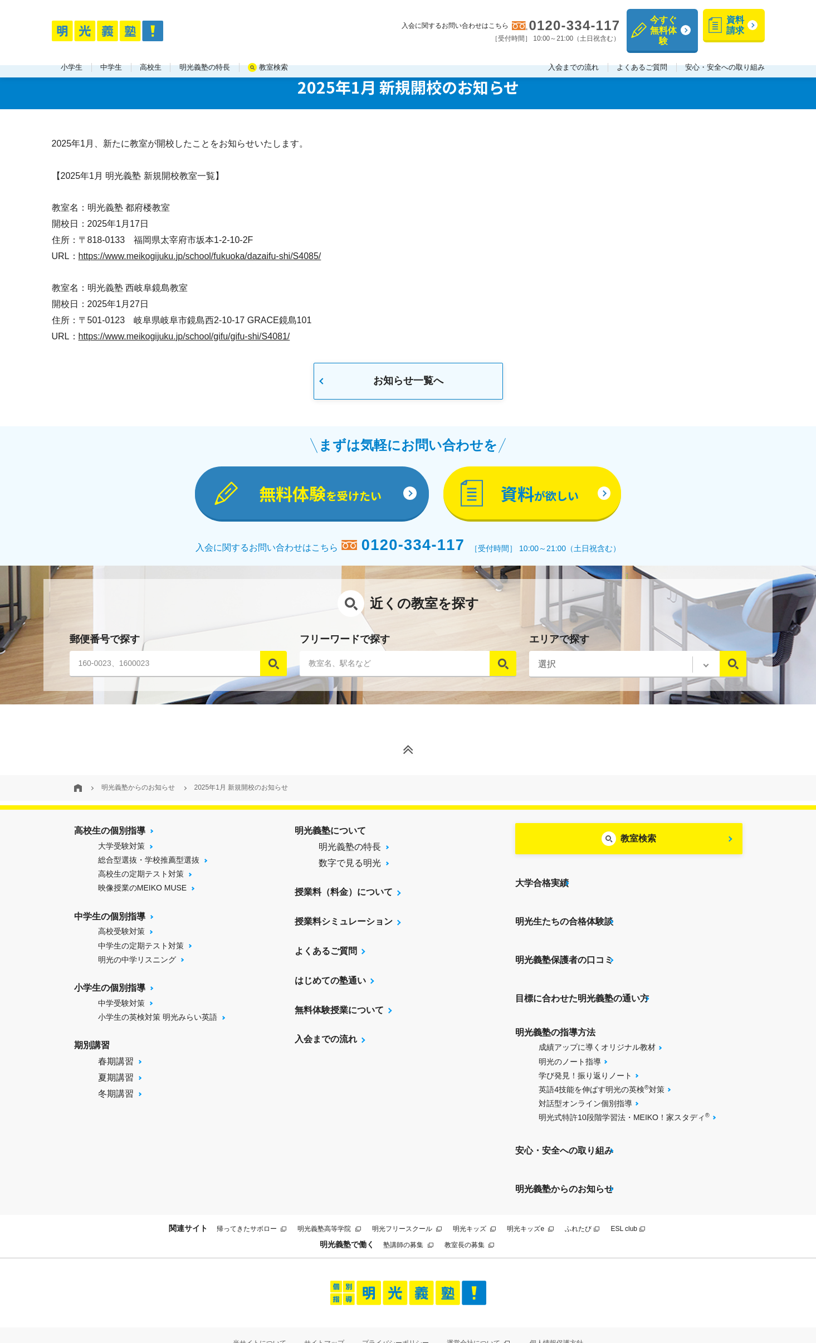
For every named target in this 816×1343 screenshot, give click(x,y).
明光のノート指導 (570, 1030)
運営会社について (478, 1294)
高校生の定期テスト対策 (141, 879)
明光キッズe (530, 1180)
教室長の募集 (469, 1196)
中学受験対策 (121, 1008)
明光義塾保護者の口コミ (564, 942)
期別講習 (92, 1050)
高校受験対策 (121, 936)
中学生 (111, 55)
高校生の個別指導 (109, 835)
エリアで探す (559, 644)
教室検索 (273, 55)
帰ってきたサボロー (251, 1180)
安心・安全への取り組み (725, 55)
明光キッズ (474, 1180)
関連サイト (188, 1179)
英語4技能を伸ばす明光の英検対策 (601, 1058)
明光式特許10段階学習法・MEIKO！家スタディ (624, 1086)
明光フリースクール (407, 1180)
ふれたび (582, 1180)
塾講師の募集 (408, 1196)
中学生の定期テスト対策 (141, 950)
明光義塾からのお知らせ (138, 793)
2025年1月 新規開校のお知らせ (241, 793)
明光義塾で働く (347, 1195)
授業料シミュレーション (344, 927)
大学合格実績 (542, 883)
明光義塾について (330, 835)
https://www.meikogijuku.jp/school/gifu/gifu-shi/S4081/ (184, 336)
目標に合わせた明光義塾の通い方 (582, 972)
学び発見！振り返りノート (585, 1044)
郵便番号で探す (105, 644)
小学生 (71, 55)
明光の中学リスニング (137, 964)
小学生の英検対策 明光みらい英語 (157, 1022)
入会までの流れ (573, 55)
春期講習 (116, 1066)
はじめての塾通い (330, 985)
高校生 (151, 55)
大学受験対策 (121, 850)
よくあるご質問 (642, 55)
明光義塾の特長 (204, 55)
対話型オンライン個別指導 (585, 1072)
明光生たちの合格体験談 (564, 913)
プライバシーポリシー (395, 1294)
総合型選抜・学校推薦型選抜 (148, 864)
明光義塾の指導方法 (555, 1001)
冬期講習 (116, 1098)
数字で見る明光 (350, 868)
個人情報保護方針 (556, 1294)
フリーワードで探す (345, 644)
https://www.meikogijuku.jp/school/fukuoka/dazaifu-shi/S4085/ (200, 256)
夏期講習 (116, 1082)
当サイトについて (259, 1294)
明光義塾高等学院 (328, 1180)
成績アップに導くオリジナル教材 (597, 1016)
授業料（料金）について (344, 897)
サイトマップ (324, 1294)
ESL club (627, 1180)
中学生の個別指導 (109, 921)
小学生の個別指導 (109, 992)
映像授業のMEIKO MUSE (142, 893)
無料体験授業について (339, 1015)
